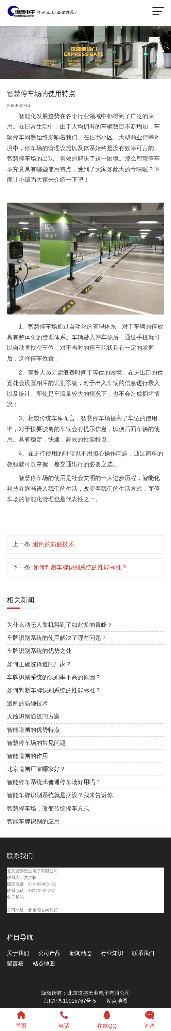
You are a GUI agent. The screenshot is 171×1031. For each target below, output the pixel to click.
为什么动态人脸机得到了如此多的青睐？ (60, 625)
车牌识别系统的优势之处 (39, 651)
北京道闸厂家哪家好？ (36, 769)
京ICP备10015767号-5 (69, 1001)
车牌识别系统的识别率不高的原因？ (54, 677)
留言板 (15, 964)
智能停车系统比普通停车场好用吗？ (54, 782)
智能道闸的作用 (27, 756)
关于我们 (18, 953)
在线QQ (107, 1018)
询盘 (149, 1018)
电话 (64, 1018)
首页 (21, 1018)
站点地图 (44, 964)
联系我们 (143, 953)
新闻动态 (81, 953)
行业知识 (112, 953)
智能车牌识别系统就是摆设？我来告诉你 (60, 795)
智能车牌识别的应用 (33, 821)
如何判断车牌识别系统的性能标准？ (80, 567)
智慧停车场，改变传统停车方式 (48, 808)
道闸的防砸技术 (53, 544)
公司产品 (49, 953)
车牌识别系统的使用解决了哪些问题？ (57, 638)
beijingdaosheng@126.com (33, 903)
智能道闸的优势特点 (33, 730)
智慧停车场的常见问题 (36, 743)
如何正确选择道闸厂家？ (39, 664)
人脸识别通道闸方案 (33, 716)
